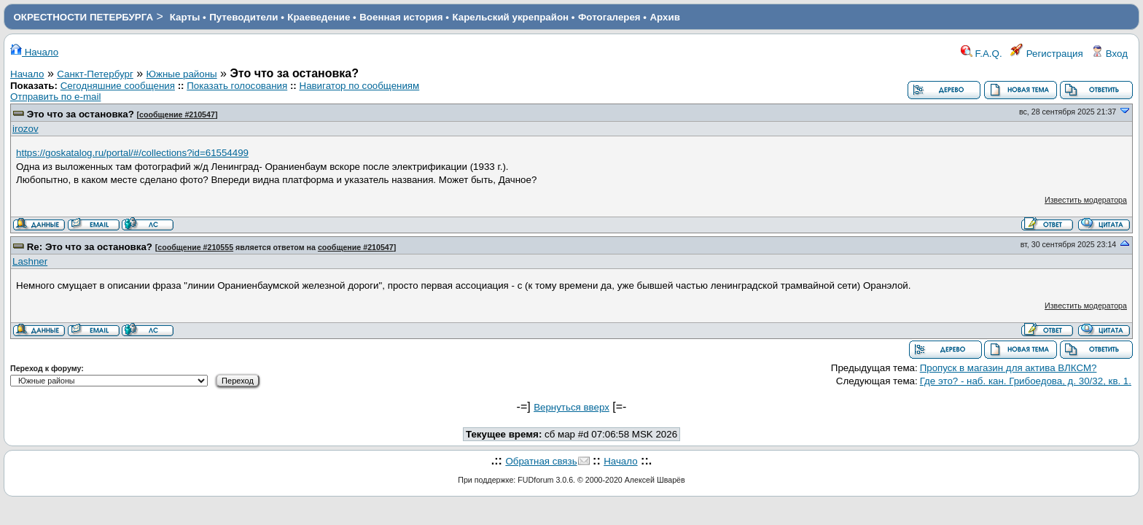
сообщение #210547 (177, 114)
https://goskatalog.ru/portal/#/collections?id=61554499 (132, 152)
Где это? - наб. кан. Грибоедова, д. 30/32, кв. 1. (1025, 381)
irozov (25, 128)
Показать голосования (237, 85)
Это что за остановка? (80, 114)
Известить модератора (1086, 199)
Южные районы (182, 74)
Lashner (29, 261)
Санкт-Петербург (95, 74)
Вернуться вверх (571, 407)
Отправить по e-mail (55, 96)
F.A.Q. (981, 53)
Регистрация (1046, 53)
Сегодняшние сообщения (118, 85)
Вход (1109, 53)
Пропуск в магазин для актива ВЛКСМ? (1008, 367)
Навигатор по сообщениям (360, 85)
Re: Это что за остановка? (89, 246)
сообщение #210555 (195, 247)
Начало (34, 52)
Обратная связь (541, 461)
